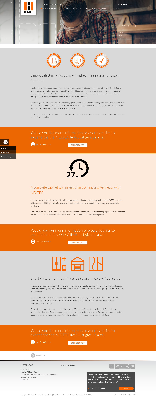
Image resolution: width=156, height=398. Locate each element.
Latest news (27, 365)
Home (117, 395)
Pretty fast (6, 152)
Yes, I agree (125, 388)
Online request (77, 145)
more (25, 380)
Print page (41, 355)
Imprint (124, 395)
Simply (5, 148)
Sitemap (131, 395)
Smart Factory (7, 157)
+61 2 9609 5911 (43, 144)
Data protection (97, 388)
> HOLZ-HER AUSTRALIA (125, 4)
